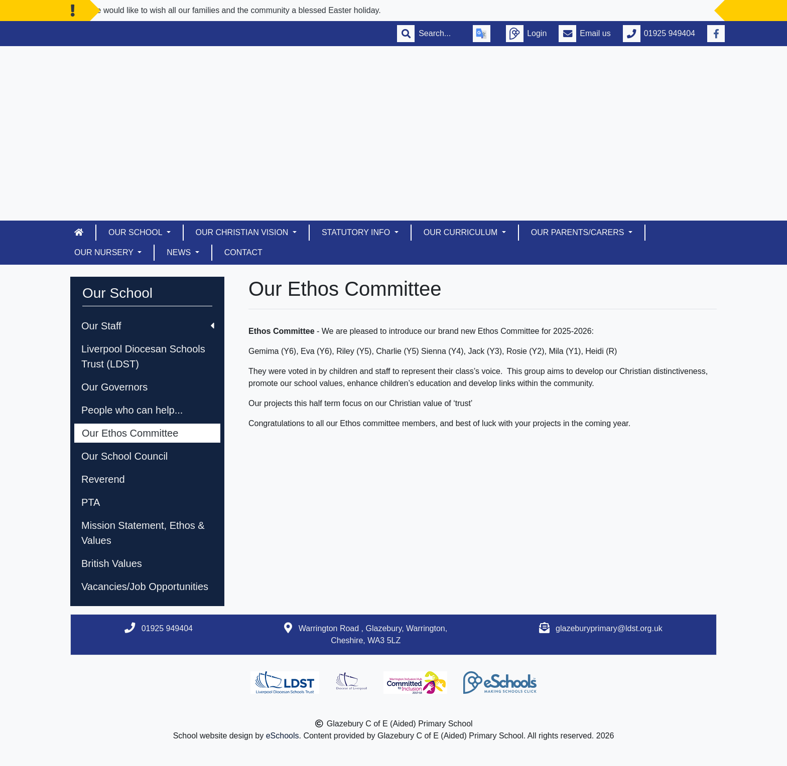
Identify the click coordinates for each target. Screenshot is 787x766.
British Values (111, 563)
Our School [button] (136, 232)
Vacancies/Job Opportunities (144, 586)
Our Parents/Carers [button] (578, 232)
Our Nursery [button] (105, 252)
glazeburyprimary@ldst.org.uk (609, 628)
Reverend (103, 479)
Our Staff (147, 325)
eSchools (282, 735)
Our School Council (124, 456)
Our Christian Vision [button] (243, 232)
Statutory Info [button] (357, 232)
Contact (243, 252)
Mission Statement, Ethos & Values (143, 533)
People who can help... (132, 410)
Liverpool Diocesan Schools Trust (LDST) (143, 356)
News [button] (180, 252)
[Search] (440, 33)
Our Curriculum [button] (462, 232)
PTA (90, 502)
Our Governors (114, 387)
